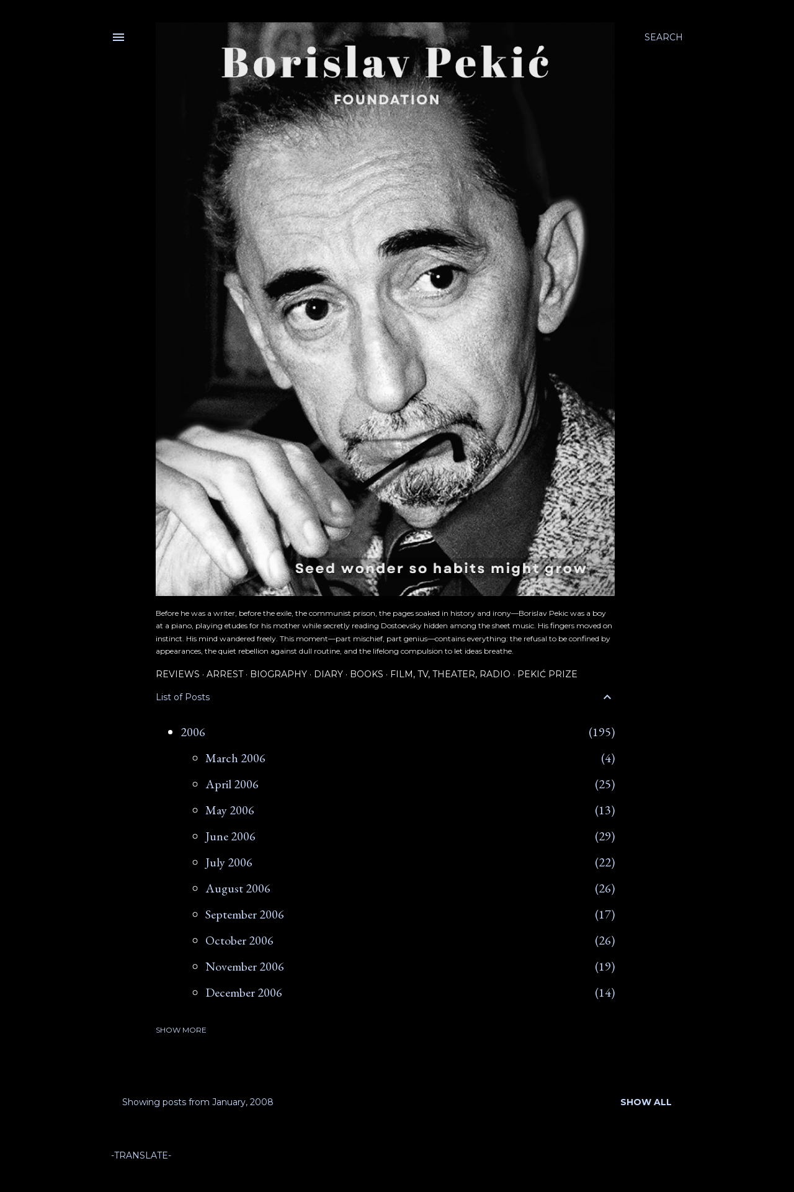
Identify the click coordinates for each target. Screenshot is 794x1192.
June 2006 (230, 836)
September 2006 (244, 914)
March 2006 (235, 758)
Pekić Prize (547, 674)
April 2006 (232, 784)
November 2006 (244, 966)
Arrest (225, 674)
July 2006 (228, 862)
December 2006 (243, 992)
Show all (646, 1102)
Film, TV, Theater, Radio (450, 674)
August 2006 (237, 888)
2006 (193, 732)
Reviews (178, 674)
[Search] (664, 37)
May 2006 (229, 810)
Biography (278, 674)
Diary (328, 674)
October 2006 (239, 940)
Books (366, 674)
